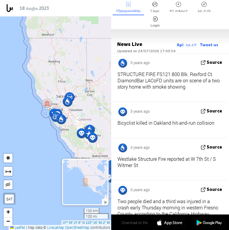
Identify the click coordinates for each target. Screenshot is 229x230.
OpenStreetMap (77, 227)
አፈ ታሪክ (204, 7)
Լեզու (155, 7)
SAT (9, 199)
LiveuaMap (55, 227)
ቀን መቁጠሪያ (178, 7)
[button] (67, 101)
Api (180, 45)
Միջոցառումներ (128, 7)
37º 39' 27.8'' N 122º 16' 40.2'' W (86, 222)
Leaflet (17, 227)
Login (155, 21)
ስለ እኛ (191, 45)
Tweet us (209, 45)
